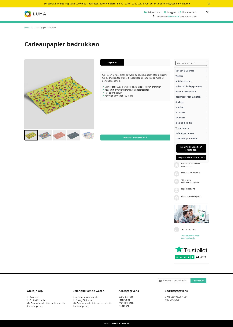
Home (26, 27)
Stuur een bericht (188, 238)
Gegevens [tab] (112, 62)
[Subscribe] (198, 280)
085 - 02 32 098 (173, 16)
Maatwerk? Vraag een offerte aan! (191, 148)
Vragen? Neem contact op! (191, 157)
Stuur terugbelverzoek (190, 235)
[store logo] (35, 14)
